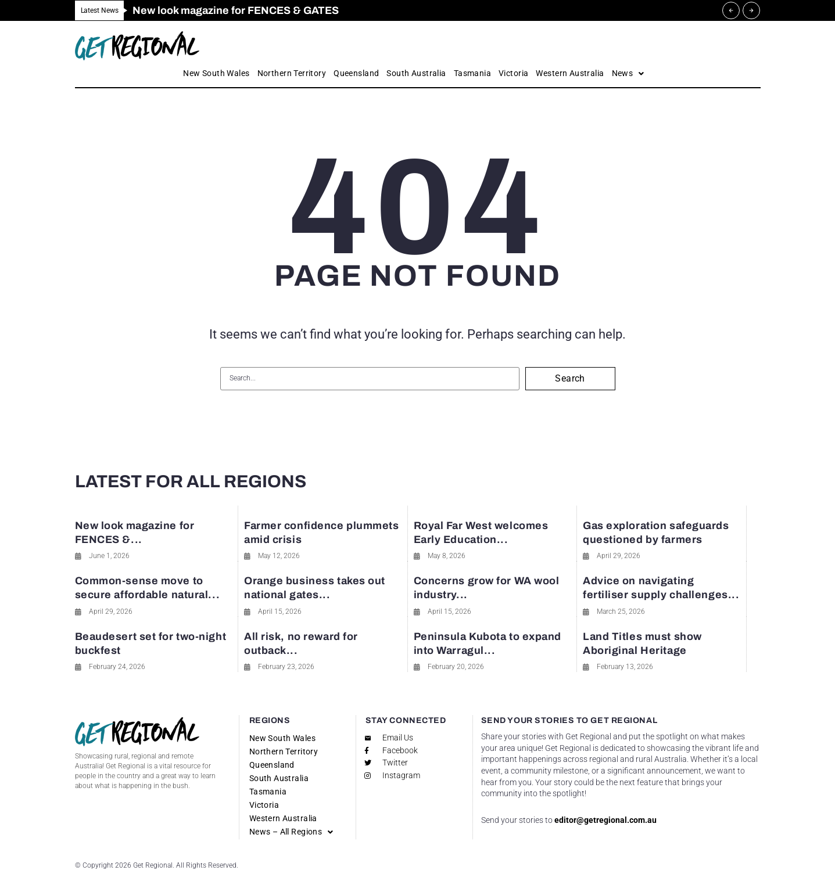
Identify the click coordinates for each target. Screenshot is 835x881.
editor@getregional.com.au (605, 820)
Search (570, 378)
